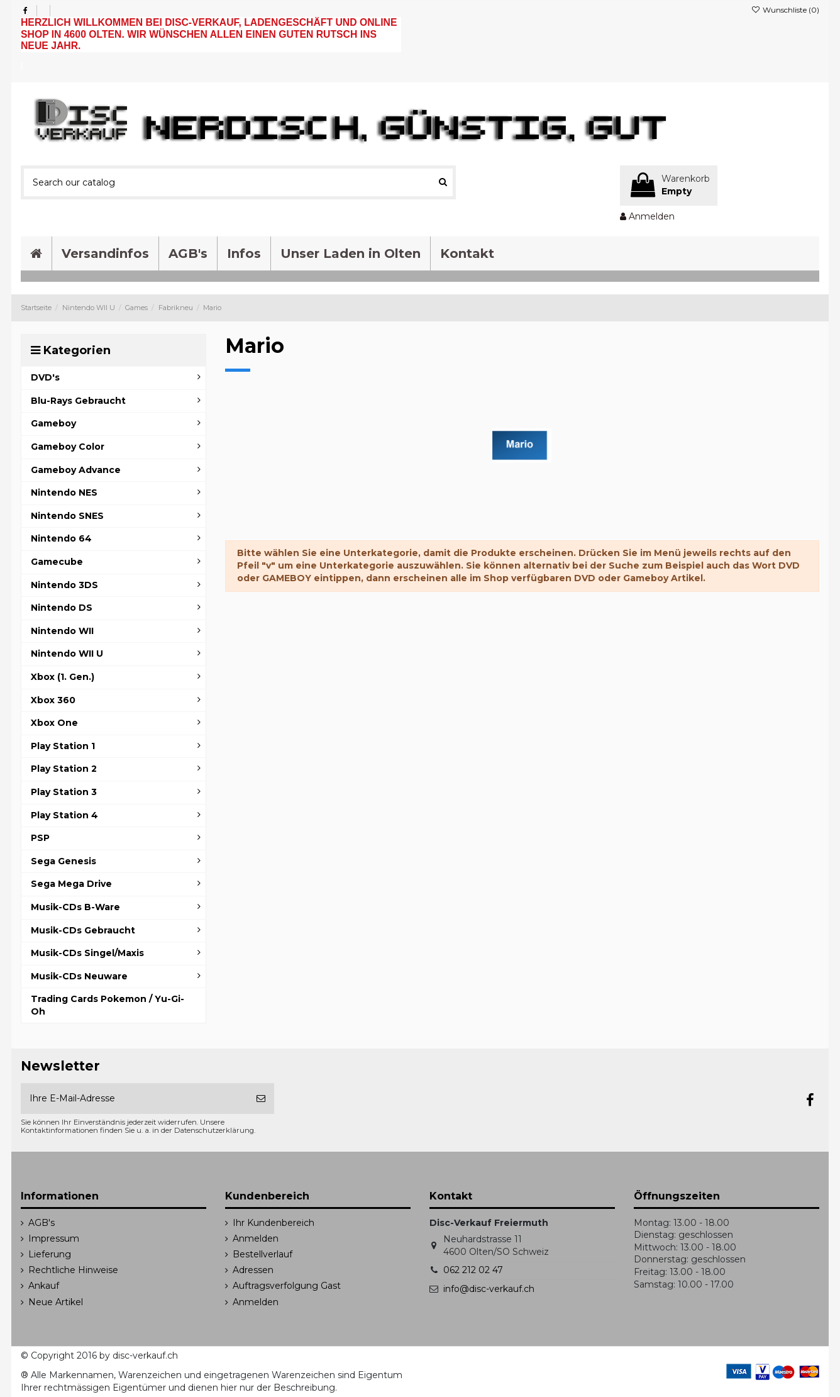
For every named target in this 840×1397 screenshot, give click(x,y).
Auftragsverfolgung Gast (287, 1285)
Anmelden (256, 1238)
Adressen (253, 1270)
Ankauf (43, 1285)
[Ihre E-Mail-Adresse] (134, 1098)
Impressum (53, 1238)
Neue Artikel (55, 1302)
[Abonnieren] (261, 1098)
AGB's (41, 1222)
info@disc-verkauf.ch (488, 1288)
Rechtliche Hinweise (73, 1270)
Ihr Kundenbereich (273, 1222)
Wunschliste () (785, 9)
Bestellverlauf (262, 1254)
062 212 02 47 (473, 1270)
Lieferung (49, 1254)
